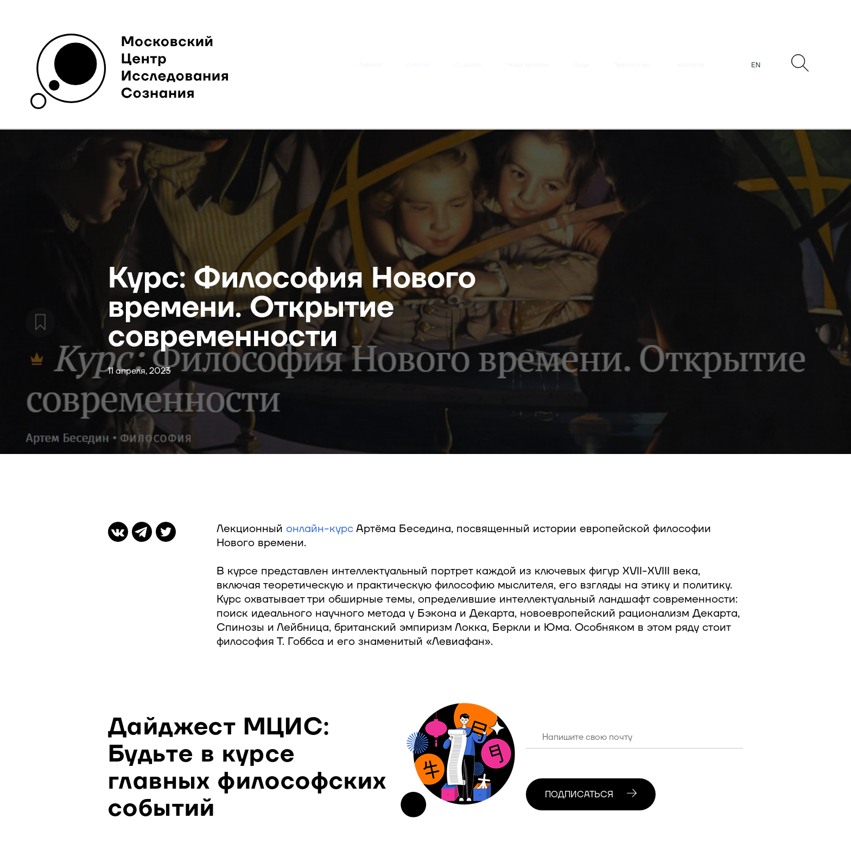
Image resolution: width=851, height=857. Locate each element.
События (418, 65)
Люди (581, 65)
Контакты (691, 65)
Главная (370, 65)
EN (755, 65)
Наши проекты (528, 65)
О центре (468, 65)
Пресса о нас (632, 65)
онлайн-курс (319, 529)
